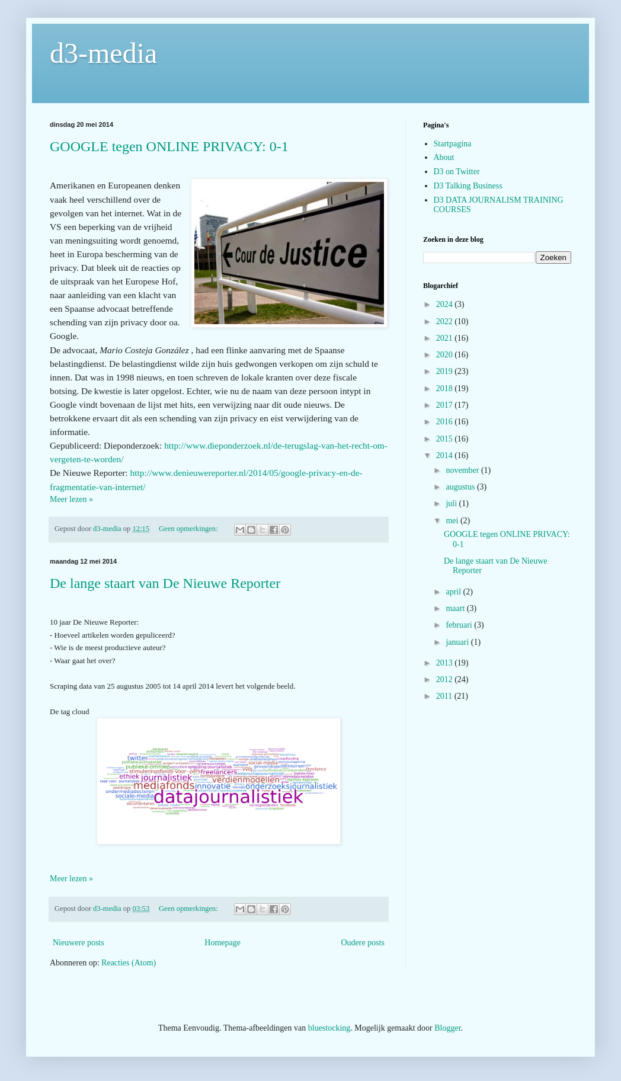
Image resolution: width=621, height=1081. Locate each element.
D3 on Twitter (457, 171)
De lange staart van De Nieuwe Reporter (165, 583)
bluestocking (329, 1028)
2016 (445, 421)
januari (458, 642)
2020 (445, 354)
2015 (445, 438)
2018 (445, 388)
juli (452, 503)
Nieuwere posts (78, 942)
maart (456, 608)
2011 (445, 696)
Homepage (222, 942)
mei (453, 520)
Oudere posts (363, 942)
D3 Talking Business (468, 185)
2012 (445, 679)
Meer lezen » (71, 499)
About (444, 157)
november (463, 470)
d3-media (103, 53)
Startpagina (453, 143)
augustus (461, 486)
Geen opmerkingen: (189, 528)
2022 (445, 321)
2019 (445, 371)
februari (460, 625)
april (454, 591)
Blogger (447, 1028)
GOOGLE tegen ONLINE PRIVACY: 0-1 (169, 146)
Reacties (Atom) (128, 962)
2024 (445, 304)
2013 (445, 662)
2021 (445, 338)
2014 (445, 455)
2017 (445, 405)
